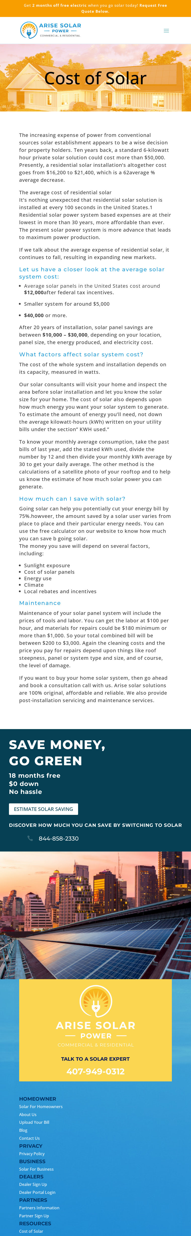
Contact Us (29, 1138)
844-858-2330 (59, 838)
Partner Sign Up (34, 1216)
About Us (28, 1114)
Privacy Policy (32, 1153)
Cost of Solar (31, 1231)
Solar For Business (36, 1169)
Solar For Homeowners (41, 1106)
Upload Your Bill (34, 1122)
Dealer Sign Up (33, 1184)
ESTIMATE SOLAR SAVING (43, 809)
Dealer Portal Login (37, 1192)
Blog (23, 1130)
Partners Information (39, 1208)
